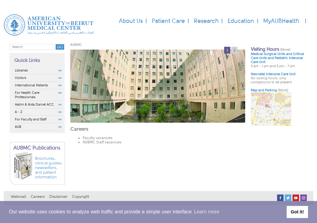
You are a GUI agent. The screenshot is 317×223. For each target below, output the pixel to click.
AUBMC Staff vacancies (102, 142)
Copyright (80, 197)
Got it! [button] (297, 211)
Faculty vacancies (97, 138)
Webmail (18, 197)
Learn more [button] (206, 211)
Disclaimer (58, 197)
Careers (38, 197)
